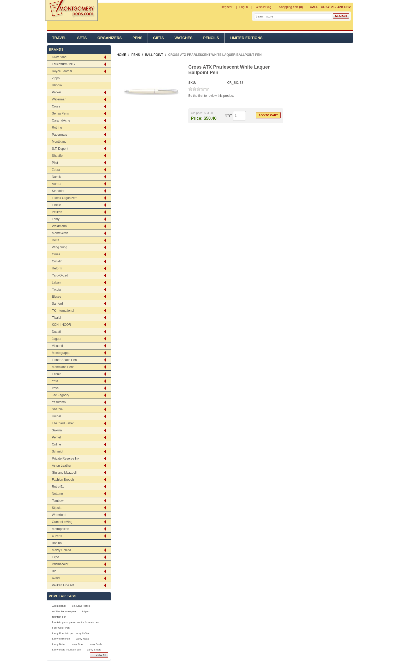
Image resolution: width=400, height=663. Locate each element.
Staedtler (58, 191)
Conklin (57, 261)
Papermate (59, 134)
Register (227, 7)
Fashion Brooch (63, 479)
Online (56, 444)
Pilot (55, 163)
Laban (56, 282)
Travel (59, 38)
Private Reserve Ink (65, 458)
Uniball (57, 416)
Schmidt (57, 451)
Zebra (56, 170)
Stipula (57, 508)
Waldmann (59, 226)
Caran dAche (61, 120)
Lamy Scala (95, 644)
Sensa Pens (60, 113)
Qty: (228, 115)
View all (101, 654)
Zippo (56, 78)
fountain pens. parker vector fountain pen (75, 622)
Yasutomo (59, 402)
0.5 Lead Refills (81, 605)
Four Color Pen (61, 627)
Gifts (158, 38)
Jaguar (57, 339)
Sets (82, 38)
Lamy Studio (94, 649)
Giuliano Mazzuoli (64, 472)
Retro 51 (58, 487)
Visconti (57, 346)
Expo (55, 557)
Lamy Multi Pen (61, 638)
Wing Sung (59, 247)
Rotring (57, 127)
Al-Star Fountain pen (64, 611)
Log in (243, 7)
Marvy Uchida (61, 550)
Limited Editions (246, 38)
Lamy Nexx (82, 638)
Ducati (56, 332)
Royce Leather (62, 71)
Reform (57, 268)
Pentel (56, 437)
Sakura (57, 430)
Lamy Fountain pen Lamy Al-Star (71, 633)
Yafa (55, 381)
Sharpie (57, 409)
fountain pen (59, 616)
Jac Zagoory (60, 395)
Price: (196, 118)
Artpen (85, 611)
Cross (56, 106)
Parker (56, 92)
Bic (54, 571)
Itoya (55, 388)
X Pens (57, 536)
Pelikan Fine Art (63, 585)
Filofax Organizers (64, 198)
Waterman (59, 99)
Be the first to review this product (211, 96)
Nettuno (57, 494)
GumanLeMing (62, 522)
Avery (56, 578)
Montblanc (59, 141)
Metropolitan (60, 529)
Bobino (57, 543)
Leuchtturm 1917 (63, 64)
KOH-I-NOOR (61, 325)
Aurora (56, 184)
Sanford (57, 303)
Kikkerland (59, 57)
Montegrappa (61, 353)
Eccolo (56, 374)
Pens (137, 38)
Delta (55, 240)
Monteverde (60, 233)
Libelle (56, 205)
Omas (56, 254)
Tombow (58, 501)
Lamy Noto (58, 644)
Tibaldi (56, 318)
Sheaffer (58, 156)
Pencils (211, 38)
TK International (63, 310)
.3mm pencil (59, 605)
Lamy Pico (77, 644)
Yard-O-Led (60, 275)
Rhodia (57, 85)
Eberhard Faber (63, 423)
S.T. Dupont (60, 148)
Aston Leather (61, 465)
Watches (183, 38)
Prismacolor (60, 564)
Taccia (56, 289)
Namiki (57, 177)
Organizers (110, 38)
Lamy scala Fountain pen (66, 649)
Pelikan (57, 212)
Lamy (55, 219)
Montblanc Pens (63, 367)
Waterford (58, 515)
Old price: (197, 112)
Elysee (56, 296)
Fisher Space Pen (64, 360)
